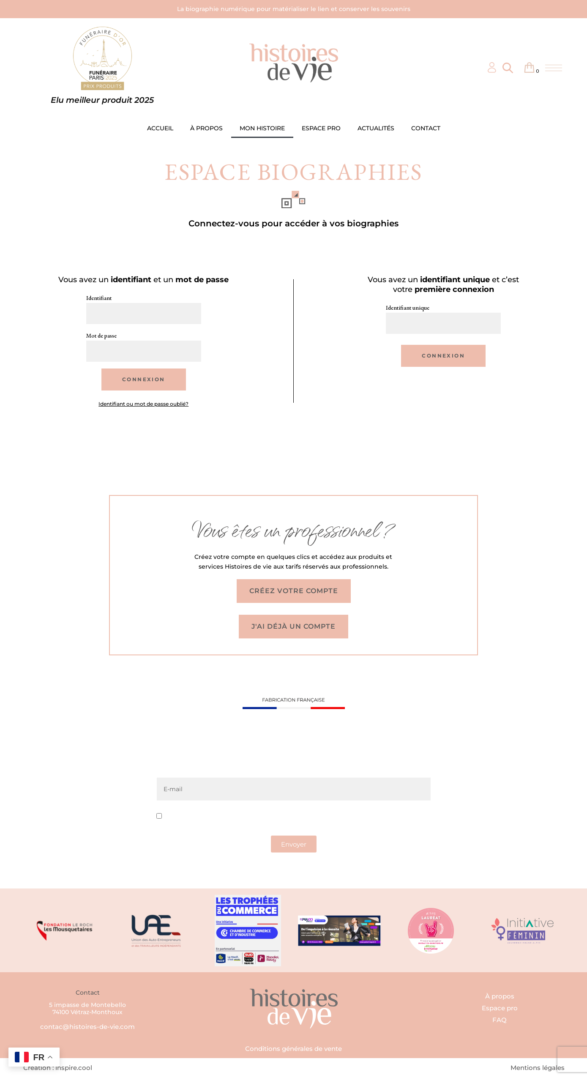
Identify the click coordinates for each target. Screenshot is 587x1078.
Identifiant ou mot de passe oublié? (143, 404)
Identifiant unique (407, 307)
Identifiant (99, 298)
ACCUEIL (160, 128)
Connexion (143, 379)
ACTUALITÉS (376, 128)
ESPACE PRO (321, 128)
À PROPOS (206, 128)
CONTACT (425, 128)
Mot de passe (101, 335)
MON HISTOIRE (262, 128)
